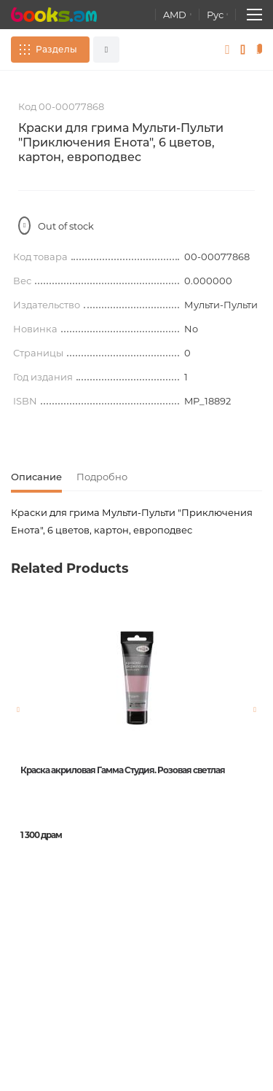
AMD (174, 14)
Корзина (261, 49)
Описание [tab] (36, 476)
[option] (136, 749)
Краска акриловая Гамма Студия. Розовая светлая (122, 770)
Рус (215, 14)
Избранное (243, 49)
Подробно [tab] (101, 476)
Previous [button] (18, 709)
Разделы (56, 49)
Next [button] (254, 709)
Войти (227, 49)
